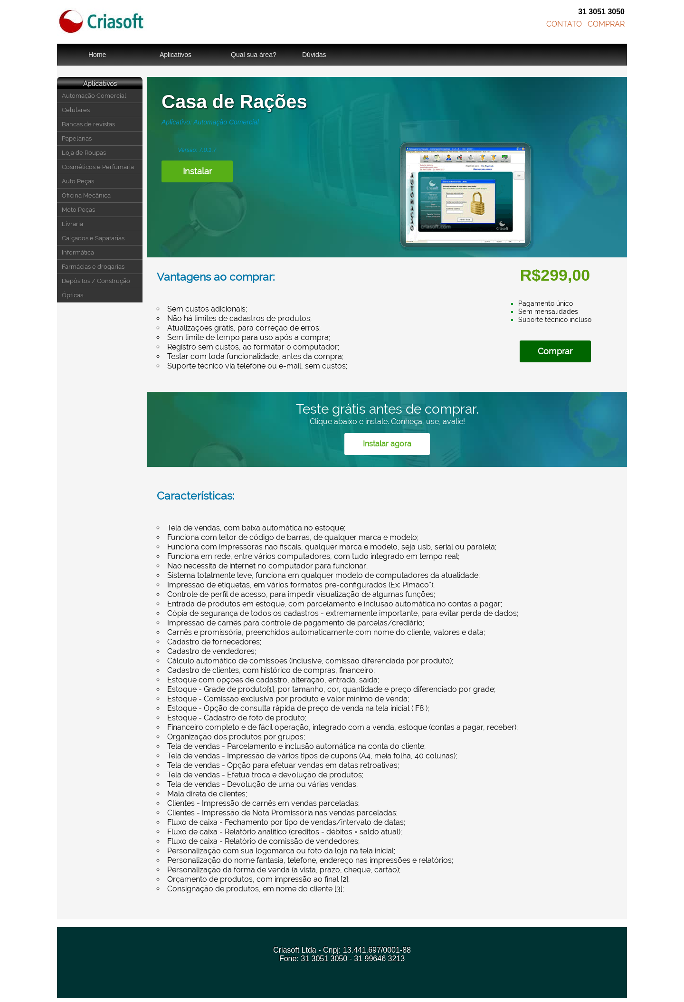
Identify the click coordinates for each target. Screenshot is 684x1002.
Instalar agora (387, 443)
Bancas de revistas (88, 124)
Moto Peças (78, 209)
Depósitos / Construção (96, 280)
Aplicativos (175, 54)
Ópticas (72, 295)
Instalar (197, 171)
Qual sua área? (253, 54)
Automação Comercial (94, 95)
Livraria (72, 223)
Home (97, 54)
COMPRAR (606, 23)
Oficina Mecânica (86, 195)
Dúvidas (314, 54)
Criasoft (102, 22)
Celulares (76, 109)
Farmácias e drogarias (93, 266)
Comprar (555, 351)
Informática (78, 252)
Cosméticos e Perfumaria (98, 166)
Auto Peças (78, 181)
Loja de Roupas (84, 152)
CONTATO (564, 23)
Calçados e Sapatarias (93, 238)
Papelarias (77, 138)
